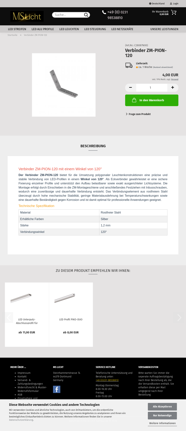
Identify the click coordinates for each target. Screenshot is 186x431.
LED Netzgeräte (122, 29)
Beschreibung (93, 146)
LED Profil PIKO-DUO (70, 319)
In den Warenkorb (147, 100)
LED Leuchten (69, 29)
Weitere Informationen (162, 423)
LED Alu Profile (43, 29)
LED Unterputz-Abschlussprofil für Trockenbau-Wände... (27, 321)
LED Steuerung (95, 29)
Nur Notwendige (162, 415)
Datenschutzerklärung (21, 420)
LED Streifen (17, 29)
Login (174, 3)
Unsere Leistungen (164, 29)
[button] (130, 88)
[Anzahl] (151, 88)
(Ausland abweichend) (163, 67)
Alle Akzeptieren (162, 406)
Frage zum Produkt (140, 114)
